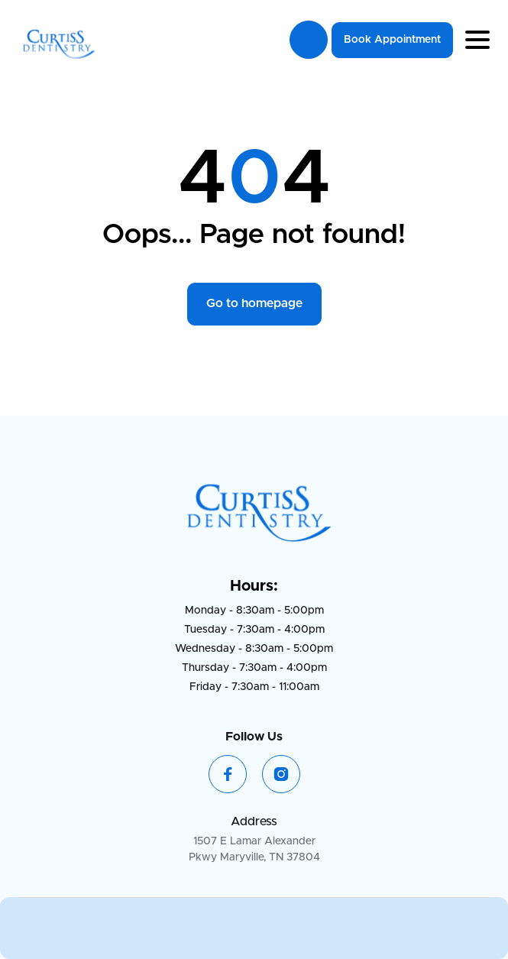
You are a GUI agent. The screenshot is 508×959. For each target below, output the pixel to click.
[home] (56, 40)
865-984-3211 (309, 40)
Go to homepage (254, 303)
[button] (477, 40)
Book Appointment (392, 39)
